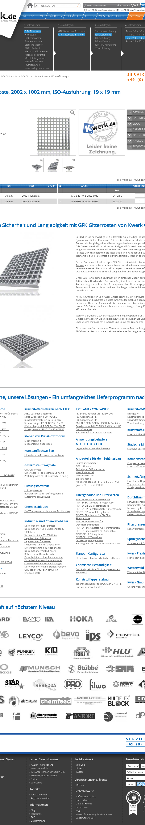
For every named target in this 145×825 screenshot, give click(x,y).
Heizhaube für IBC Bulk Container (94, 432)
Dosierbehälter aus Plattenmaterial (43, 560)
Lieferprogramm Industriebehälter (42, 547)
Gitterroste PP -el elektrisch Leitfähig (44, 472)
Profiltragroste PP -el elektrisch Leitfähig (46, 475)
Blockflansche (83, 478)
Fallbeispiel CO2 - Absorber (90, 469)
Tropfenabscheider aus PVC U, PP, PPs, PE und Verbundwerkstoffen (98, 585)
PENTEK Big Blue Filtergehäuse (92, 505)
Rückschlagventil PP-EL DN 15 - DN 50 (44, 426)
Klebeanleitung (32, 440)
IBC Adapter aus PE (86, 416)
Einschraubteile (135, 416)
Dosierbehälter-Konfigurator (39, 525)
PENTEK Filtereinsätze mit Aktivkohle (96, 530)
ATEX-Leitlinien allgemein (38, 413)
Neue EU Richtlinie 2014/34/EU (40, 416)
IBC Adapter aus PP (86, 419)
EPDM (8, 562)
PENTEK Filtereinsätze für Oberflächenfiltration (89, 523)
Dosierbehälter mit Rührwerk (40, 550)
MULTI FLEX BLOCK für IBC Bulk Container (98, 423)
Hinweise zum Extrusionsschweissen (44, 455)
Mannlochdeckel (85, 472)
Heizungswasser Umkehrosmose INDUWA (98, 543)
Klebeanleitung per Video (38, 443)
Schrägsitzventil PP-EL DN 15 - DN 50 (44, 429)
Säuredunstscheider (86, 462)
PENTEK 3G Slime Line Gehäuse (93, 499)
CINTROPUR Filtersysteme (90, 534)
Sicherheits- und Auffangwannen (42, 544)
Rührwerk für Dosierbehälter (39, 554)
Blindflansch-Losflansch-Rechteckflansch (98, 558)
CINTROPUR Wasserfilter (89, 537)
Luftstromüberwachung (37, 496)
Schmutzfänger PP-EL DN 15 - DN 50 (43, 423)
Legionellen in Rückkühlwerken (93, 448)
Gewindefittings (136, 419)
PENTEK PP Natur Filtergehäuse (93, 512)
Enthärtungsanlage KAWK (89, 540)
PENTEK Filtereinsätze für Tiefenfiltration (98, 527)
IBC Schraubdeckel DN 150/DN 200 (94, 413)
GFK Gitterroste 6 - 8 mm (34, 76)
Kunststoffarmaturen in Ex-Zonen (42, 419)
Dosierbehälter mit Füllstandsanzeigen (45, 566)
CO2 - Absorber (84, 466)
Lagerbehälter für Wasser (37, 541)
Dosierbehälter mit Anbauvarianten (43, 557)
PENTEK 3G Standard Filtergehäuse (94, 502)
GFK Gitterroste (9, 76)
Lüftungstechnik (33, 490)
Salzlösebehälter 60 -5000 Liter (40, 535)
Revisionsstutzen (85, 475)
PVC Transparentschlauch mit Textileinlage (47, 511)
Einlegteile (132, 413)
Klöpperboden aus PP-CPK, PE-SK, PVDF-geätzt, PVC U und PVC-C (98, 483)
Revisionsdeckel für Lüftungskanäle (43, 493)
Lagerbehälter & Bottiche (37, 538)
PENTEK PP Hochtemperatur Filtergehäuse (98, 508)
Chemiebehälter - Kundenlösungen (43, 563)
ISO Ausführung (59, 76)
